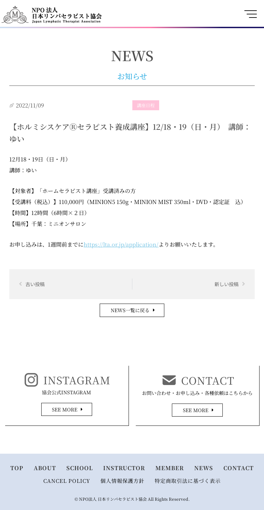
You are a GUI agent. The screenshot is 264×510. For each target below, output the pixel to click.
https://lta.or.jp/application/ (121, 244)
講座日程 (146, 105)
